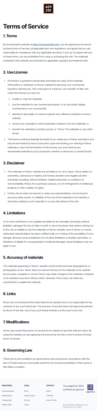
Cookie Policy (29, 395)
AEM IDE (71, 405)
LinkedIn (49, 395)
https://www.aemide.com (46, 44)
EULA (26, 391)
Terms (26, 405)
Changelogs (7, 400)
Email (48, 391)
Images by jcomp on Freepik (72, 407)
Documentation (8, 391)
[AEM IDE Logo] (48, 9)
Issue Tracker (51, 400)
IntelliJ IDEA (7, 405)
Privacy (27, 400)
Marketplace (7, 395)
